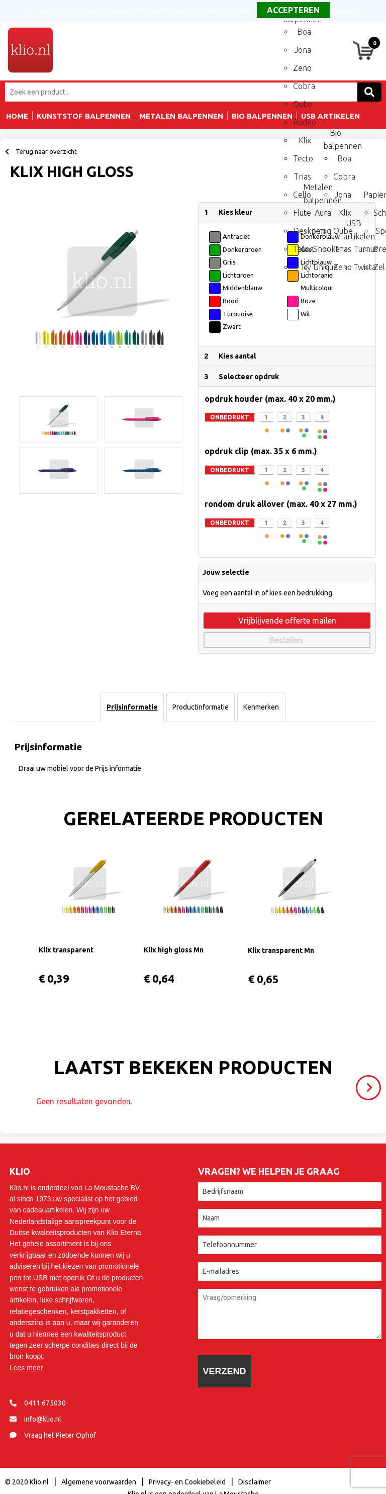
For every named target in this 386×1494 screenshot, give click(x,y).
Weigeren (346, 11)
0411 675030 (45, 1403)
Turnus (362, 248)
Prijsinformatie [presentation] (132, 707)
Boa (304, 31)
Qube (302, 104)
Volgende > (370, 1083)
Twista (362, 267)
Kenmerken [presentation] (261, 707)
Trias (302, 176)
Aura (323, 212)
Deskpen (302, 230)
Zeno (302, 67)
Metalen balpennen (312, 191)
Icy (306, 267)
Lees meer (26, 1368)
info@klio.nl (42, 1419)
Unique (322, 267)
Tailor (302, 248)
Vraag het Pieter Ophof (60, 1435)
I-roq (322, 230)
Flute (302, 212)
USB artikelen (352, 227)
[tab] (131, 707)
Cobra (302, 86)
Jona (303, 49)
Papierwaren (372, 194)
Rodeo (302, 122)
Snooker (322, 248)
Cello (302, 194)
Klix (305, 140)
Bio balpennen (332, 136)
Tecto (302, 158)
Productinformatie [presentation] (200, 707)
